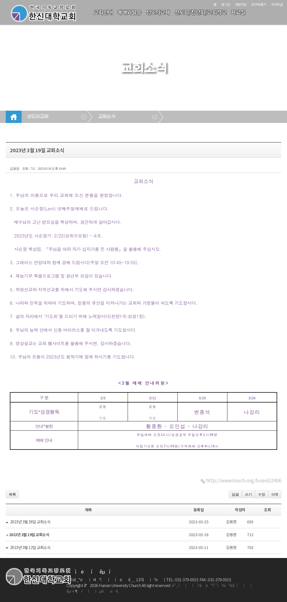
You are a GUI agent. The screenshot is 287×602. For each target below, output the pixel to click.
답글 (235, 494)
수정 (261, 494)
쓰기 (248, 494)
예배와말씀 (129, 12)
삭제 (274, 494)
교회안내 (103, 12)
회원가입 (241, 4)
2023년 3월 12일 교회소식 (30, 547)
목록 (12, 494)
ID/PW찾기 (258, 4)
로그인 (225, 4)
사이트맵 (277, 4)
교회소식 (106, 116)
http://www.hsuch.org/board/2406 (244, 480)
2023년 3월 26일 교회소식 (30, 521)
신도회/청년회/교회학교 (200, 12)
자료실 (238, 12)
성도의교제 (158, 12)
